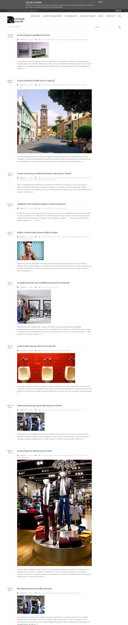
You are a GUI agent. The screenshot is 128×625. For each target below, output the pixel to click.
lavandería (65, 39)
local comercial (86, 178)
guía (58, 85)
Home (8, 26)
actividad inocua (51, 39)
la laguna (62, 85)
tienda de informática (50, 180)
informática (72, 178)
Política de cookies (56, 7)
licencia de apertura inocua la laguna (75, 85)
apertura (59, 39)
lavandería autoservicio (75, 39)
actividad (43, 39)
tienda (29, 180)
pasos (25, 180)
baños (47, 350)
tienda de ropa (25, 457)
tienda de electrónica (37, 180)
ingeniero (78, 178)
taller (69, 593)
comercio (64, 237)
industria (58, 593)
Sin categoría (30, 39)
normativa (85, 39)
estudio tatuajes (72, 237)
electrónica (65, 178)
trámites (55, 287)
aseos (43, 350)
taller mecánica (77, 410)
